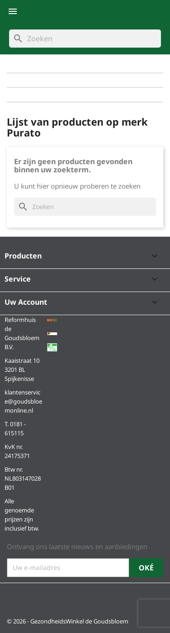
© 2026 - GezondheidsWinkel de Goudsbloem (67, 621)
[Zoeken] (85, 38)
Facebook (17, 598)
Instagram (38, 598)
